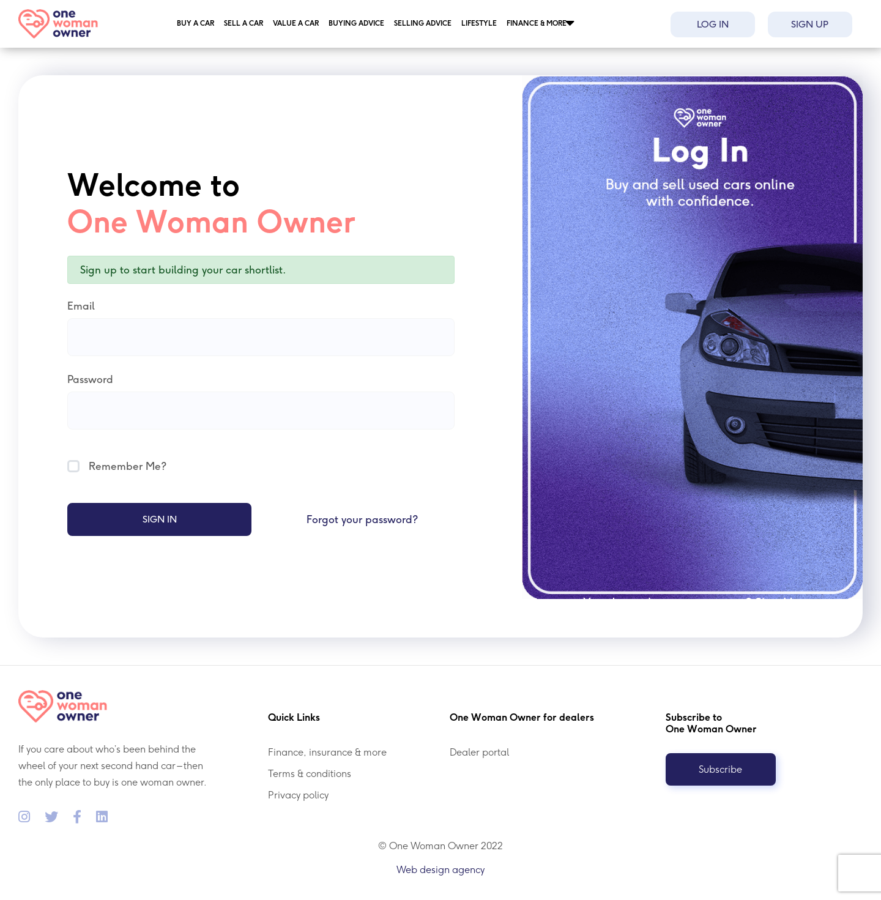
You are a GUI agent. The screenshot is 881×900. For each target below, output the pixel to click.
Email (81, 306)
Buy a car (195, 23)
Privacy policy (298, 795)
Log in (713, 24)
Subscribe (720, 769)
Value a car (296, 23)
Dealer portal (479, 752)
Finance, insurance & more (327, 752)
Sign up (809, 24)
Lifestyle (479, 23)
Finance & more (537, 23)
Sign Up (778, 602)
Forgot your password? (362, 519)
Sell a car (243, 23)
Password (90, 379)
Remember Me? (116, 466)
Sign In (160, 519)
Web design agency (440, 870)
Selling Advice (423, 23)
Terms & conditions (309, 773)
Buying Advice (356, 23)
